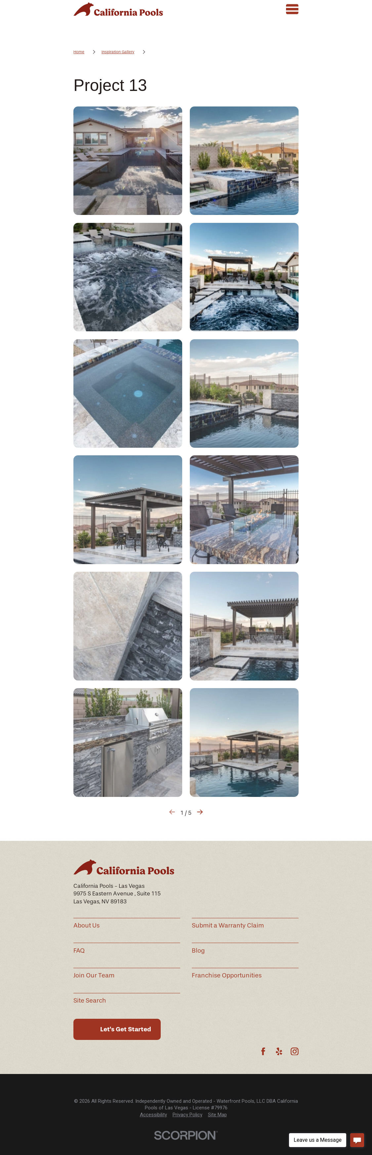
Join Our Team (93, 975)
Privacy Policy (187, 1115)
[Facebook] (263, 1051)
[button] (127, 160)
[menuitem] (153, 1114)
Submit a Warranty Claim (228, 925)
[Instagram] (295, 1051)
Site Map (217, 1115)
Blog (198, 950)
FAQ (79, 950)
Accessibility (153, 1115)
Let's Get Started (125, 1029)
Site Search (89, 1000)
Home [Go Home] (78, 52)
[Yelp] (279, 1051)
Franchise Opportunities (227, 975)
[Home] (118, 9)
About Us (86, 925)
